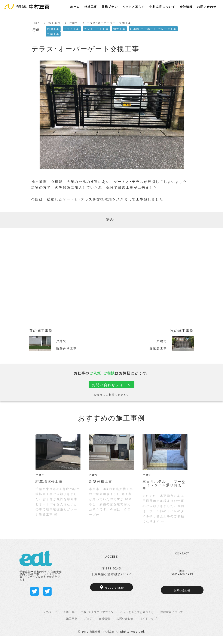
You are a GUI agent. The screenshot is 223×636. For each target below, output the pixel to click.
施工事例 (54, 23)
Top (36, 23)
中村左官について (172, 612)
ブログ (88, 618)
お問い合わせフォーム (111, 384)
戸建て (73, 23)
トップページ (48, 612)
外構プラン (110, 7)
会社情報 (104, 618)
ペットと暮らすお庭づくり (137, 612)
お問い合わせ (182, 590)
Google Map (114, 587)
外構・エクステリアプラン (97, 612)
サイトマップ (148, 618)
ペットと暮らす (133, 7)
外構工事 (69, 612)
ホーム (75, 7)
